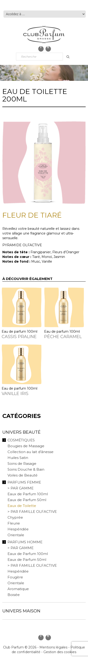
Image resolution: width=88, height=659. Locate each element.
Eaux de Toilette (22, 505)
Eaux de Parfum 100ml (28, 494)
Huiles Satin (18, 457)
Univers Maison (21, 611)
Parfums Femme (24, 482)
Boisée (14, 594)
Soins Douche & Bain (26, 469)
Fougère (15, 577)
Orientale (16, 535)
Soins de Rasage (22, 463)
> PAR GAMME (21, 488)
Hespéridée (18, 529)
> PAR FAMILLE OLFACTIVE (32, 511)
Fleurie (14, 523)
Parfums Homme (25, 542)
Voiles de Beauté (23, 475)
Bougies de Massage (26, 446)
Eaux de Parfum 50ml (27, 500)
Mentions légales (53, 647)
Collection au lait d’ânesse (31, 452)
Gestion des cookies (59, 652)
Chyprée (15, 517)
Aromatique (18, 589)
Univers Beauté (21, 432)
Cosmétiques (21, 440)
